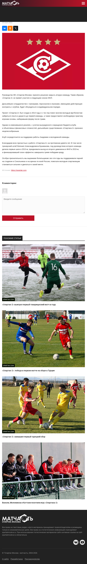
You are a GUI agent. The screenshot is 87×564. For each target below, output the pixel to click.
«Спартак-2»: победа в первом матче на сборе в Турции (28, 370)
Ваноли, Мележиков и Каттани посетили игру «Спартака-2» (30, 503)
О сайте (5, 559)
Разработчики (17, 559)
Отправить (18, 218)
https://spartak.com (19, 170)
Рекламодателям (32, 559)
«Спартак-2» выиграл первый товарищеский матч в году (29, 304)
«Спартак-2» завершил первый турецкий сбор (23, 437)
